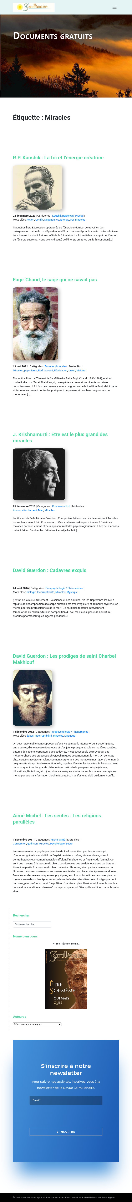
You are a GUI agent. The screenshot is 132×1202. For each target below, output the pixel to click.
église (30, 735)
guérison (32, 843)
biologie (31, 592)
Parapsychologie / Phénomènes (64, 588)
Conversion (19, 843)
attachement (29, 510)
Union (71, 370)
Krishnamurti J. (61, 506)
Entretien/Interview (56, 366)
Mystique (72, 592)
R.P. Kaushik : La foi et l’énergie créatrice (58, 158)
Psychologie (57, 843)
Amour (17, 510)
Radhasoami (45, 370)
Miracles (80, 219)
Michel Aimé (58, 839)
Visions (81, 370)
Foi (72, 219)
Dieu (40, 510)
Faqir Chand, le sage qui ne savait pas (55, 280)
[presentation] (61, 1116)
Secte (69, 843)
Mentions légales (106, 1197)
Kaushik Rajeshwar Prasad (67, 215)
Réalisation (60, 370)
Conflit (39, 219)
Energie (64, 219)
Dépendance (51, 219)
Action (30, 219)
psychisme (30, 370)
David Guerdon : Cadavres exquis (49, 570)
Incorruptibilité (45, 592)
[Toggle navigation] (114, 7)
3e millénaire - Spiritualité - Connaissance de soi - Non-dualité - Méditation (59, 1197)
